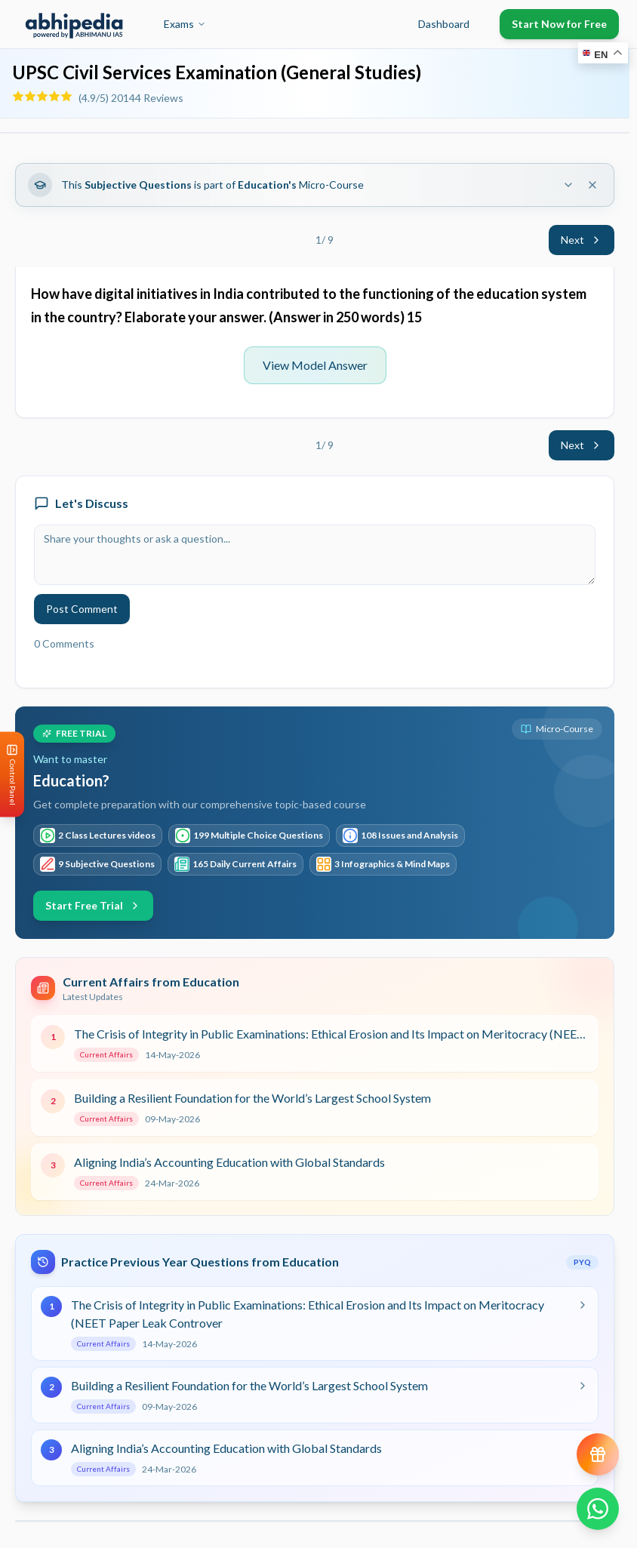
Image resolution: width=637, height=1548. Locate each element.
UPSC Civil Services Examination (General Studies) (216, 72)
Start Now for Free (559, 23)
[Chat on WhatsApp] (598, 1509)
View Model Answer (315, 365)
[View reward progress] (598, 1454)
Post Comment (82, 608)
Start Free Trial (93, 905)
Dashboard (443, 23)
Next (581, 239)
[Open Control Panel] (12, 774)
